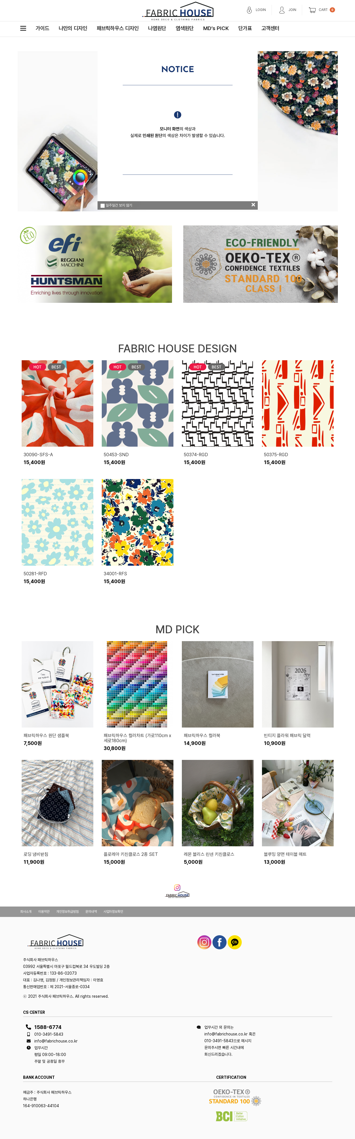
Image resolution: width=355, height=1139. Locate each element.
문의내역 (91, 912)
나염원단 (157, 28)
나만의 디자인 (73, 28)
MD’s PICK (216, 28)
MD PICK (177, 629)
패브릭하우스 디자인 (118, 28)
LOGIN (261, 10)
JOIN (292, 10)
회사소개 (25, 912)
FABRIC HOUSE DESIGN (177, 348)
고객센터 (270, 28)
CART (323, 10)
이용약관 (43, 912)
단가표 (245, 28)
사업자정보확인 (113, 912)
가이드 (42, 28)
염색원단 (185, 28)
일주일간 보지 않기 (116, 205)
